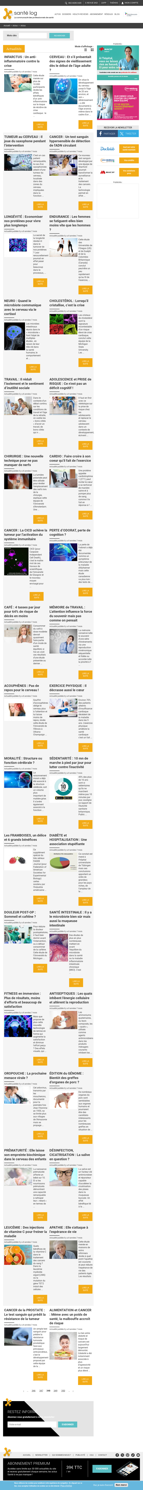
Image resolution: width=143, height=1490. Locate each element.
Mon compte (131, 3)
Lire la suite (40, 125)
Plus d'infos (66, 1485)
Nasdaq (128, 12)
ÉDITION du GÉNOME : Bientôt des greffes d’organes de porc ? (66, 1077)
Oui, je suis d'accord (103, 1485)
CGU (92, 1455)
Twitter (122, 1454)
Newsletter (41, 1455)
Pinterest (127, 1454)
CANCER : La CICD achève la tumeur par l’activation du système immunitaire (25, 534)
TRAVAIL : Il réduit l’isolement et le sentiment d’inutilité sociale (24, 383)
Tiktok (133, 1454)
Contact (102, 1455)
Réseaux (108, 14)
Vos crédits (129, 160)
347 (41, 1390)
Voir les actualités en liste (85, 49)
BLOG (117, 14)
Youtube (138, 1454)
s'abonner (102, 1468)
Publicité (80, 1455)
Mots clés (12, 35)
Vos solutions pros (129, 172)
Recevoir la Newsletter (118, 127)
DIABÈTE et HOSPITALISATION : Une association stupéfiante (68, 839)
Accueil (7, 25)
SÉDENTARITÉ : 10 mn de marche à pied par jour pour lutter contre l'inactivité (70, 762)
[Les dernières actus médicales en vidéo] (118, 217)
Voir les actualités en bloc (92, 49)
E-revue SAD (91, 3)
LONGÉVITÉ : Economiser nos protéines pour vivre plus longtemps (23, 221)
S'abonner (68, 1424)
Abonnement (96, 14)
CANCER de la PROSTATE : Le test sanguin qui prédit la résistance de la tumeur (25, 1314)
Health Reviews (80, 14)
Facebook (117, 1454)
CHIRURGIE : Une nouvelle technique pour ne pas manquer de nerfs (23, 460)
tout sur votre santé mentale (129, 148)
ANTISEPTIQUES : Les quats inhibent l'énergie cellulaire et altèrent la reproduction (70, 998)
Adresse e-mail (15, 1420)
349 (55, 1390)
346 (33, 1390)
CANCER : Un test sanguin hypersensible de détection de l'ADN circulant (69, 141)
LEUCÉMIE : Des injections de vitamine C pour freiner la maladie (25, 1232)
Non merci (121, 1485)
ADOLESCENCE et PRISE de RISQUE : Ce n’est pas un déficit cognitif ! (70, 383)
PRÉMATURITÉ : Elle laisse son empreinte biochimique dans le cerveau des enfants (25, 1154)
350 (63, 1390)
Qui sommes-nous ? (61, 1455)
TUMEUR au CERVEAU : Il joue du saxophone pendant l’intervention (25, 141)
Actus (58, 14)
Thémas (114, 3)
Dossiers (66, 14)
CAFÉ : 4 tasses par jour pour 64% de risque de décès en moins (22, 611)
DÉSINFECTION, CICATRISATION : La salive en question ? (69, 1154)
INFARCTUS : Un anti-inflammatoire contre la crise (22, 61)
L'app (103, 3)
